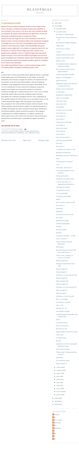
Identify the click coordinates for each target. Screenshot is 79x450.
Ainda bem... (60, 357)
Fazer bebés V (60, 119)
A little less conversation (63, 196)
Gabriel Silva (57, 423)
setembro (59, 370)
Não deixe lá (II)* (61, 229)
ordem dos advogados (62, 98)
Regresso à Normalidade (63, 77)
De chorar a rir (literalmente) (64, 34)
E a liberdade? (60, 92)
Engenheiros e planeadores (64, 95)
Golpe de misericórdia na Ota (65, 58)
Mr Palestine (60, 247)
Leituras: (58, 52)
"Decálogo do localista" (63, 187)
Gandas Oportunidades (63, 223)
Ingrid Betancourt (61, 80)
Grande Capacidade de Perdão (65, 74)
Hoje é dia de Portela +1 (63, 137)
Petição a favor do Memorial (64, 89)
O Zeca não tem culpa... (63, 349)
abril (58, 385)
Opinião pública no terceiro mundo (66, 332)
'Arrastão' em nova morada (64, 110)
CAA (54, 417)
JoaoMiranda (57, 428)
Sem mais (59, 143)
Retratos (58, 341)
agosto (58, 373)
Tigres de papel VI (61, 290)
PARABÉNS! (60, 107)
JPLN (54, 425)
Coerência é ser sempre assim (65, 179)
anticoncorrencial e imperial (12, 133)
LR (54, 431)
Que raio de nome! (61, 128)
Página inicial (27, 140)
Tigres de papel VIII (62, 281)
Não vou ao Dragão (62, 299)
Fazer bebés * (60, 146)
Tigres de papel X (61, 272)
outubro (58, 367)
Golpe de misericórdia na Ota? (65, 55)
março (58, 388)
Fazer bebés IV (60, 125)
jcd (54, 436)
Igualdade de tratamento (63, 152)
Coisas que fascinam (62, 176)
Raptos (58, 199)
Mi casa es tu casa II (62, 326)
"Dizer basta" (60, 46)
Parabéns (58, 226)
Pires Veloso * (60, 205)
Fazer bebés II (60, 134)
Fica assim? (59, 217)
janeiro (58, 394)
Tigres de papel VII (62, 284)
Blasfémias (39, 9)
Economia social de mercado (64, 214)
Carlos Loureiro (58, 420)
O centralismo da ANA (63, 190)
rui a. (54, 439)
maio (58, 382)
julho (58, 376)
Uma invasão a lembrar (63, 49)
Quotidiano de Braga (62, 220)
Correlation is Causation (63, 302)
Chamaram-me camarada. (64, 122)
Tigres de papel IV (61, 363)
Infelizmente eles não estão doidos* (67, 155)
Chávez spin (59, 335)
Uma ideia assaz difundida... (64, 140)
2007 (56, 26)
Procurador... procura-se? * (64, 167)
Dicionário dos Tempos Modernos (66, 43)
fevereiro (59, 391)
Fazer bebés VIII (61, 104)
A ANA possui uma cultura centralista (24, 131)
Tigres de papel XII (62, 260)
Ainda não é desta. (61, 101)
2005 (56, 401)
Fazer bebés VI (60, 116)
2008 (56, 23)
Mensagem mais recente (8, 140)
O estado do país (61, 338)
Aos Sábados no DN (32, 133)
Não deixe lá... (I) (61, 308)
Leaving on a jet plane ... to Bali (65, 236)
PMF (54, 433)
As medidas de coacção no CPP (65, 149)
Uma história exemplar (63, 311)
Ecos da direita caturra (63, 360)
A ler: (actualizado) (62, 193)
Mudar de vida (60, 61)
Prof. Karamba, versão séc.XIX (65, 202)
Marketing (59, 211)
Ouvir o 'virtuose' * (62, 239)
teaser (58, 158)
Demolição (59, 208)
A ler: (57, 164)
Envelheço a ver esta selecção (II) (66, 287)
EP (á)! (58, 319)
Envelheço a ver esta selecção (65, 296)
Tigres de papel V (61, 293)
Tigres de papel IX (61, 278)
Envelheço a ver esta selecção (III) (66, 275)
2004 (56, 404)
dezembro (59, 29)
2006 (56, 398)
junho (58, 379)
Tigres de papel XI (61, 269)
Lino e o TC (59, 305)
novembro (59, 32)
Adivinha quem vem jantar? (64, 161)
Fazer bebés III (60, 131)
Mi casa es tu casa (61, 329)
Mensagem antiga (43, 140)
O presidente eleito (61, 322)
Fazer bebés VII (61, 113)
